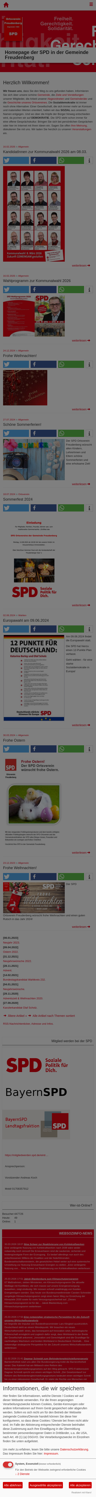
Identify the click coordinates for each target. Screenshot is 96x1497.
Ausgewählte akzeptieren (46, 1485)
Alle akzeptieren (80, 1485)
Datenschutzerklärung (74, 1449)
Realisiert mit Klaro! (81, 1492)
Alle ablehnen (13, 1485)
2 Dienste (22, 1474)
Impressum (51, 1453)
